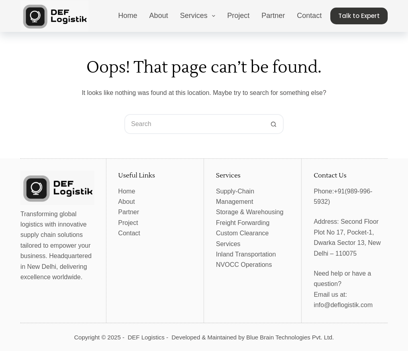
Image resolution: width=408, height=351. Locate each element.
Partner (273, 16)
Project (238, 16)
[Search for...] (194, 124)
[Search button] (274, 124)
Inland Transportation (246, 254)
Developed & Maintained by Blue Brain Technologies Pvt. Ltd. (253, 337)
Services (199, 16)
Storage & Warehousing (249, 212)
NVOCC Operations (244, 264)
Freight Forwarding (242, 222)
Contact (309, 16)
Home (127, 16)
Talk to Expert (359, 16)
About (158, 16)
